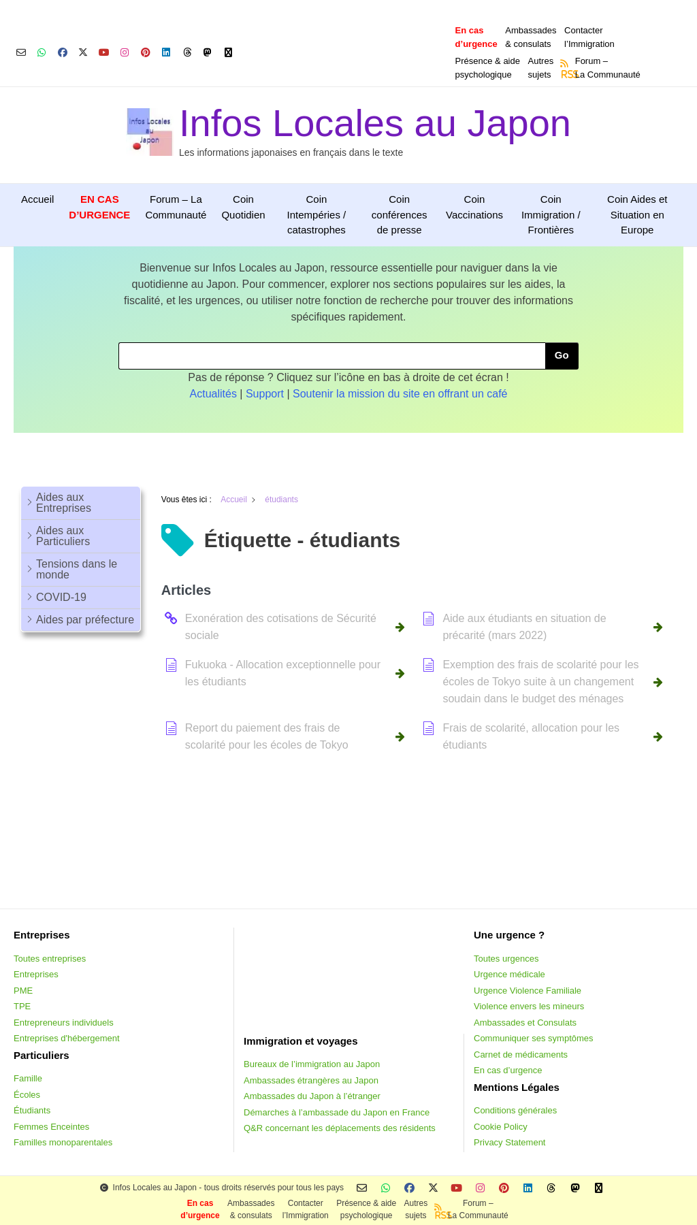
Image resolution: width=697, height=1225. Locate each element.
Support (265, 393)
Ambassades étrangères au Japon (311, 1080)
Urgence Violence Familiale (527, 990)
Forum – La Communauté (175, 206)
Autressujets (541, 68)
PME (23, 990)
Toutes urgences (506, 958)
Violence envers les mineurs (529, 1006)
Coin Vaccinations (474, 206)
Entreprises (36, 974)
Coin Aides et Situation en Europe (637, 214)
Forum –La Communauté (608, 68)
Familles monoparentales (63, 1142)
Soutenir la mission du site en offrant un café (400, 393)
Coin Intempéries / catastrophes (316, 214)
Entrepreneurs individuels (64, 1022)
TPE (22, 1006)
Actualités (213, 393)
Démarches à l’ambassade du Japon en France (336, 1112)
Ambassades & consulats (530, 37)
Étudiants (32, 1110)
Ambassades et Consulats (525, 1022)
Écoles (27, 1095)
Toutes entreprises (50, 958)
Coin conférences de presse (399, 214)
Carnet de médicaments (521, 1054)
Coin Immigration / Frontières (551, 214)
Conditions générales (515, 1110)
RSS (566, 74)
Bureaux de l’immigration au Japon (312, 1064)
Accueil (37, 199)
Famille (28, 1078)
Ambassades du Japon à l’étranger (312, 1096)
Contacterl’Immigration (589, 37)
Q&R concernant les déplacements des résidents (340, 1128)
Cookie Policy (501, 1127)
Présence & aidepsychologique (487, 68)
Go (562, 355)
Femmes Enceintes (51, 1127)
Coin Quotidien (243, 206)
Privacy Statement (510, 1142)
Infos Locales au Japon (375, 122)
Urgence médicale (509, 974)
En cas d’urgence (508, 1070)
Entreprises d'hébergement (67, 1038)
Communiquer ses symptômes (534, 1038)
